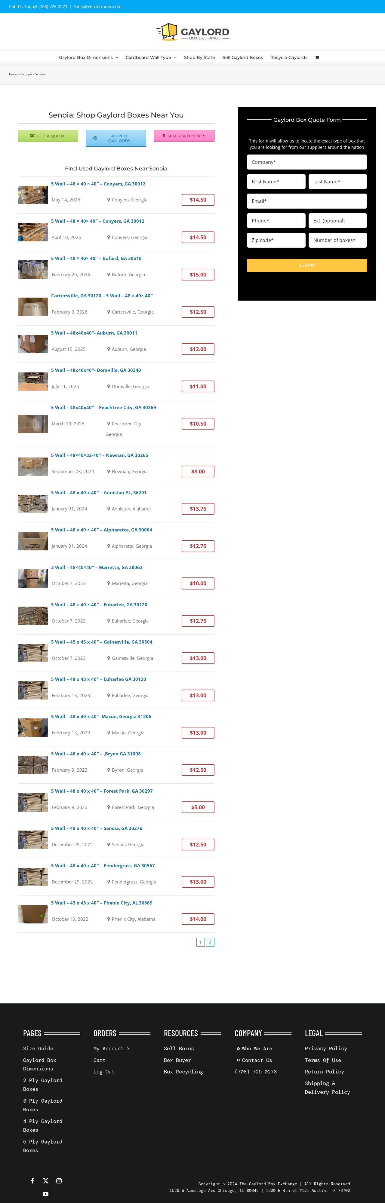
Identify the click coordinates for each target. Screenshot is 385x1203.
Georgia (26, 74)
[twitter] (46, 1181)
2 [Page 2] (210, 942)
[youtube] (46, 1194)
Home (13, 74)
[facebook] (32, 1181)
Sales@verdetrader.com (97, 6)
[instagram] (59, 1181)
